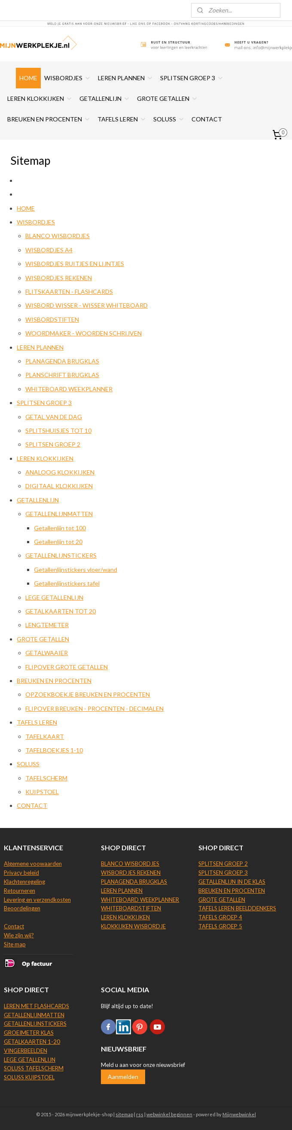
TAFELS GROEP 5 (220, 926)
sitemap (124, 1114)
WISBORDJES (67, 78)
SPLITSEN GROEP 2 (52, 444)
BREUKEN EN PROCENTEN (49, 119)
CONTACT (207, 119)
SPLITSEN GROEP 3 (192, 78)
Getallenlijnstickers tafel (67, 583)
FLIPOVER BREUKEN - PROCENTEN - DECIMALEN (94, 708)
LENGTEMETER (47, 625)
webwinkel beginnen (169, 1114)
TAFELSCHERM (46, 778)
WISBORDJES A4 (49, 250)
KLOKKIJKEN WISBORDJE (133, 926)
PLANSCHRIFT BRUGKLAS (62, 374)
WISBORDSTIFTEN (52, 319)
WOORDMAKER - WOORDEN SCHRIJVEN (83, 333)
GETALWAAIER (46, 652)
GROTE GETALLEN (167, 98)
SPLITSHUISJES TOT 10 (58, 430)
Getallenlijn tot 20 (58, 541)
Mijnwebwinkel (239, 1114)
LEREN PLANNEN (125, 78)
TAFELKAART (44, 736)
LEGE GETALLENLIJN (54, 597)
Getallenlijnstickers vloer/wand (75, 569)
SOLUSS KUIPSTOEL (29, 1077)
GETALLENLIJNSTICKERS (61, 555)
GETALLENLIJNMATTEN (59, 513)
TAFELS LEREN (121, 119)
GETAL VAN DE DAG (53, 416)
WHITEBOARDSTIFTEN (131, 908)
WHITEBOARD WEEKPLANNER (69, 389)
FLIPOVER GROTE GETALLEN (66, 667)
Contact (14, 926)
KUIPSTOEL (42, 791)
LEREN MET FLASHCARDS (36, 1006)
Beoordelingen (22, 908)
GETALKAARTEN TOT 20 (60, 611)
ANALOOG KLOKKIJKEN (59, 472)
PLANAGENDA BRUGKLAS (62, 361)
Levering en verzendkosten (37, 899)
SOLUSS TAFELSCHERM (34, 1068)
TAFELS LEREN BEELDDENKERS (237, 908)
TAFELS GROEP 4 (220, 917)
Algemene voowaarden (33, 863)
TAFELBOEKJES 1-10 (54, 750)
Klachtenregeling (24, 881)
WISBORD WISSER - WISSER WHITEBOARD (86, 305)
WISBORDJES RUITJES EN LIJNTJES (74, 263)
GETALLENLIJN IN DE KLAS (231, 881)
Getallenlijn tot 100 (60, 528)
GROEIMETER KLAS (29, 1032)
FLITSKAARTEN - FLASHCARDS (69, 291)
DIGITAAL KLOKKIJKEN (59, 486)
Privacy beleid (21, 872)
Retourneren (19, 890)
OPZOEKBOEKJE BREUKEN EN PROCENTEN (87, 694)
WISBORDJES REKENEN (58, 277)
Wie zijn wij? (19, 935)
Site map (15, 944)
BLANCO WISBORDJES (57, 236)
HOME (28, 78)
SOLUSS (169, 119)
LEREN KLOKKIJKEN (40, 98)
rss (139, 1114)
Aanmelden (123, 1076)
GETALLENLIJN (104, 98)
